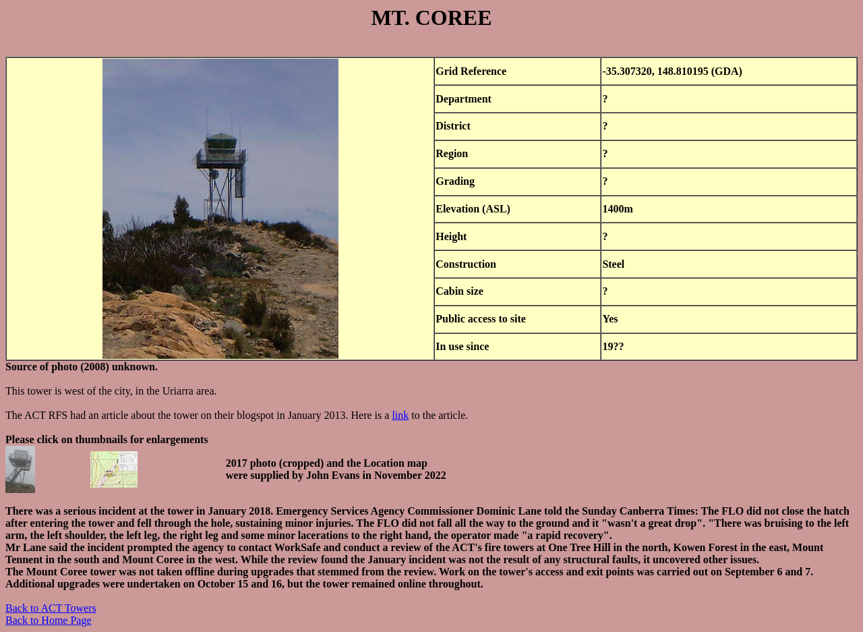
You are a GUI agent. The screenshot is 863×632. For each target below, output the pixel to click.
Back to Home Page (48, 620)
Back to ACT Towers (50, 608)
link (400, 415)
